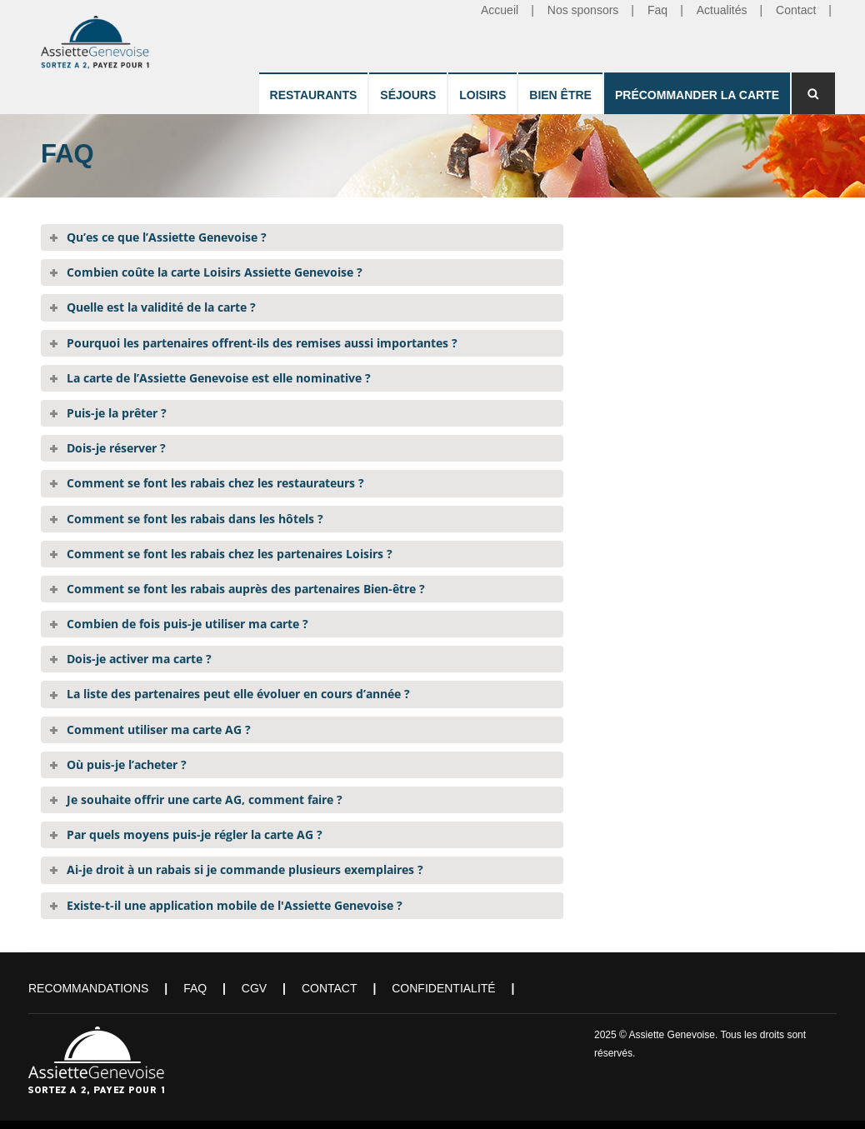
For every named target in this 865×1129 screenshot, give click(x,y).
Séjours (408, 95)
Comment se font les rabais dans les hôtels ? (195, 519)
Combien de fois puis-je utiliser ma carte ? (187, 624)
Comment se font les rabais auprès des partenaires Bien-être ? (246, 589)
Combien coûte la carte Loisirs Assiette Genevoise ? (214, 272)
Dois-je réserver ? (116, 448)
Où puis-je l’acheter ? (127, 764)
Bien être (560, 95)
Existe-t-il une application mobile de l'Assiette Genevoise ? (234, 905)
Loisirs (482, 95)
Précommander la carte (697, 95)
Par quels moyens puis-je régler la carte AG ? (194, 834)
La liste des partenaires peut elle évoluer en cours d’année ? (238, 694)
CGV (254, 988)
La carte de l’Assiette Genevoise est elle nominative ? (219, 378)
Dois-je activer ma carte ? (139, 659)
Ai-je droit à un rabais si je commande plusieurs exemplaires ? (245, 869)
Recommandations (88, 988)
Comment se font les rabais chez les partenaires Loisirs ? (229, 554)
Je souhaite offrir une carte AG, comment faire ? (204, 799)
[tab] (302, 237)
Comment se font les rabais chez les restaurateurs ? (215, 483)
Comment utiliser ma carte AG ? (159, 729)
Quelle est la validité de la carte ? (161, 307)
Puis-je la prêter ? (117, 413)
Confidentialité (443, 988)
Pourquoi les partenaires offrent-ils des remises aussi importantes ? (262, 343)
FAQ (195, 988)
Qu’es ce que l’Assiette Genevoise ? (167, 237)
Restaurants (314, 95)
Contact (330, 988)
